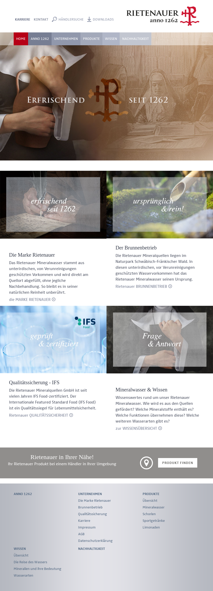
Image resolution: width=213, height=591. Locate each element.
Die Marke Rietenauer (94, 501)
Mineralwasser (154, 507)
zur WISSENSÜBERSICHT (136, 429)
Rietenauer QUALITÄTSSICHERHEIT (38, 416)
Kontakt (41, 19)
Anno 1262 (40, 39)
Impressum (87, 527)
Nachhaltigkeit (135, 39)
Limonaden (151, 527)
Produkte (151, 494)
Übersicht (150, 501)
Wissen (20, 549)
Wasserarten (23, 575)
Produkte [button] (91, 39)
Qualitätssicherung (92, 514)
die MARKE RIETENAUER (30, 300)
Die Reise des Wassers (30, 562)
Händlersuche (71, 19)
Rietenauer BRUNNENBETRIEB (141, 287)
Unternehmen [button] (66, 39)
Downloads (103, 19)
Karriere (22, 19)
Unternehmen (90, 494)
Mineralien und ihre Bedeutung (37, 569)
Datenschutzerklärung (95, 541)
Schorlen (149, 514)
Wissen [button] (111, 39)
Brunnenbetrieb (90, 507)
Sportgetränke (154, 521)
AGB (81, 534)
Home (21, 39)
